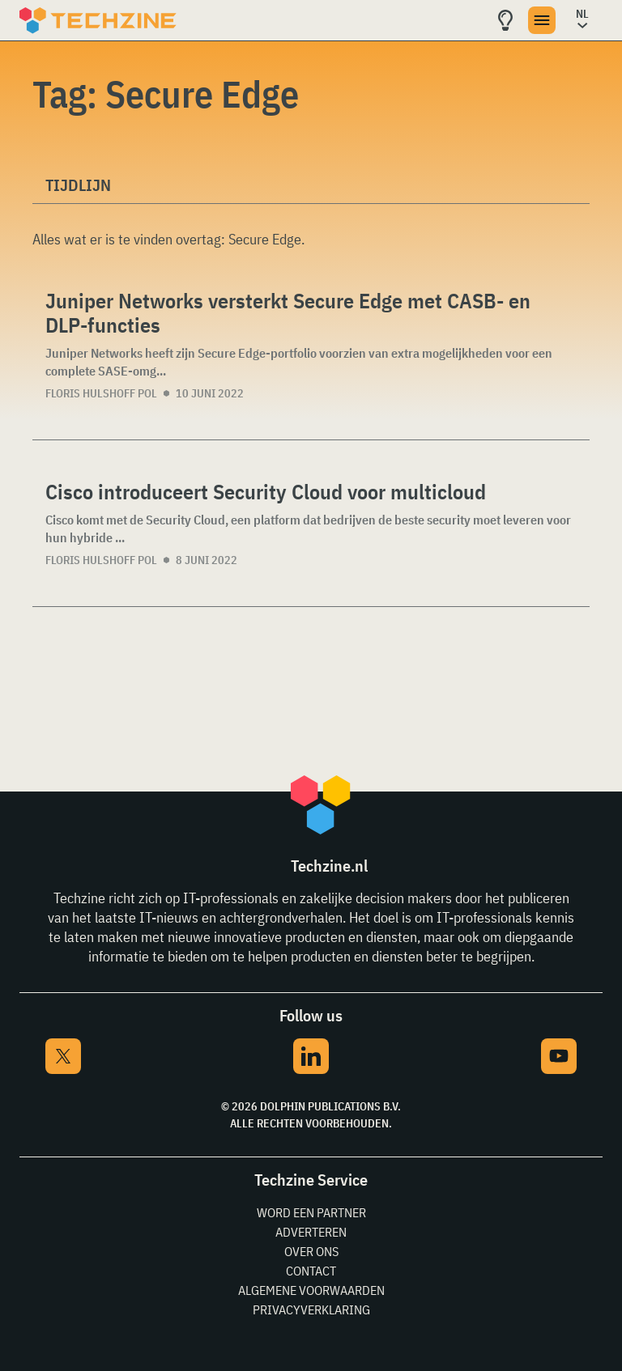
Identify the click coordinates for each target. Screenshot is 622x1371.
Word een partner (311, 1212)
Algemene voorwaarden (311, 1290)
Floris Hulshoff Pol (101, 393)
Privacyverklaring (311, 1309)
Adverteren (311, 1232)
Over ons (311, 1251)
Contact (311, 1271)
